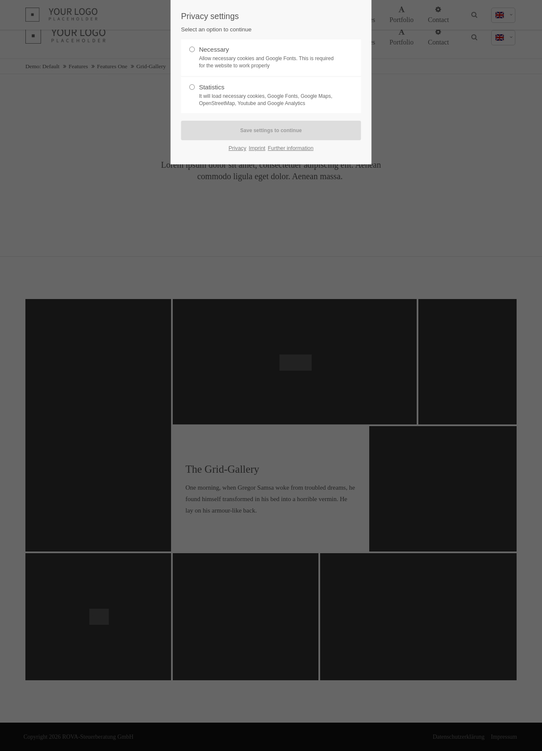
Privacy (237, 148)
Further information (291, 148)
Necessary (267, 57)
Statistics (267, 95)
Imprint (257, 148)
